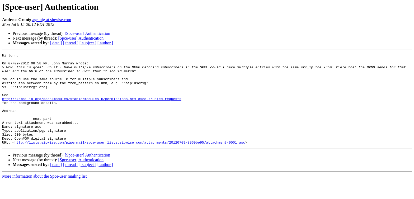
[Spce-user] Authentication (87, 33)
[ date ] (56, 43)
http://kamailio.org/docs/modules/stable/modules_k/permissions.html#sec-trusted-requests (91, 108)
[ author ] (105, 43)
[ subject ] (87, 43)
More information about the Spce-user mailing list (44, 194)
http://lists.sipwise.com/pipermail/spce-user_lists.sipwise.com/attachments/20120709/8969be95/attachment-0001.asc (130, 160)
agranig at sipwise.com (51, 19)
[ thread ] (70, 43)
